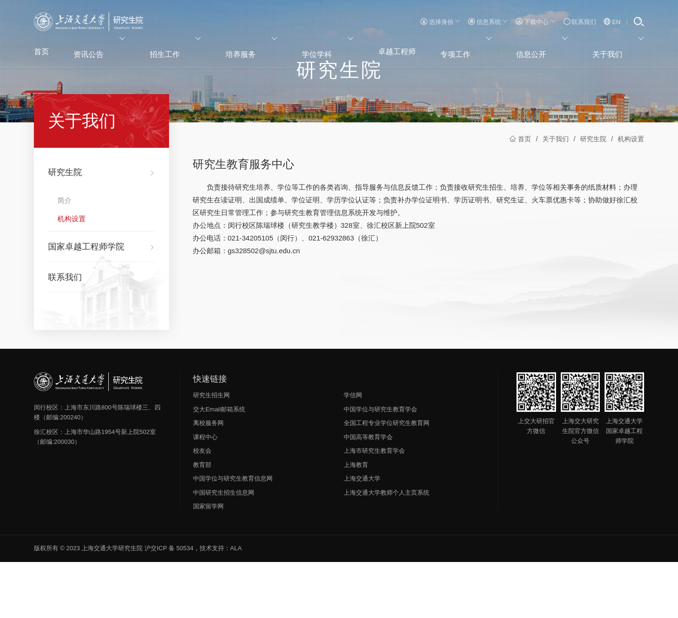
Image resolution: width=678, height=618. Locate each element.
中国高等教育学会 (368, 493)
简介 (64, 257)
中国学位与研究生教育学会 (380, 465)
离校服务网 (208, 479)
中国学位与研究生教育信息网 (233, 534)
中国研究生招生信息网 (223, 549)
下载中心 (536, 21)
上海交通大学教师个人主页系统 (386, 549)
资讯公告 (104, 49)
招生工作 (179, 49)
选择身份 (440, 21)
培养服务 (253, 49)
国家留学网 (208, 562)
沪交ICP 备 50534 (169, 604)
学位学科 (327, 49)
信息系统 (488, 21)
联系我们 (580, 21)
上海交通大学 (362, 534)
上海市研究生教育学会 (374, 507)
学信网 (353, 451)
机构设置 (631, 195)
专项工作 (476, 49)
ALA (236, 604)
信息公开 (550, 49)
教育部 (202, 521)
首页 (42, 49)
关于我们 (624, 49)
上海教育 (356, 521)
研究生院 (593, 195)
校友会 (202, 507)
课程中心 (205, 493)
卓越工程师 (401, 49)
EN (612, 21)
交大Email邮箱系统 (219, 465)
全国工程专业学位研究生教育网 (386, 479)
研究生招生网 (211, 451)
